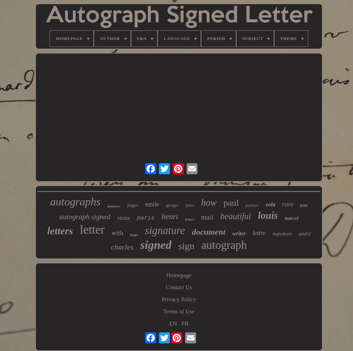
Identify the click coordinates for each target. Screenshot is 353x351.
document (208, 231)
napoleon (282, 233)
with (117, 232)
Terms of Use (178, 311)
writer (239, 233)
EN (173, 323)
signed (156, 244)
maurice (114, 206)
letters (60, 230)
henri (169, 216)
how (208, 202)
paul (231, 203)
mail (207, 217)
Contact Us (179, 287)
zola (270, 204)
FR (185, 323)
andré (305, 233)
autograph (224, 245)
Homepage (179, 275)
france (189, 219)
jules (190, 205)
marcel (292, 218)
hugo (134, 235)
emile (152, 204)
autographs (75, 201)
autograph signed (84, 217)
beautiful (235, 216)
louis (268, 215)
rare (287, 204)
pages (133, 205)
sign (186, 246)
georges (172, 205)
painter (252, 205)
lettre (259, 233)
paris (145, 218)
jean (303, 205)
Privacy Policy (179, 299)
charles (122, 247)
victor (123, 218)
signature (165, 230)
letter (92, 229)
